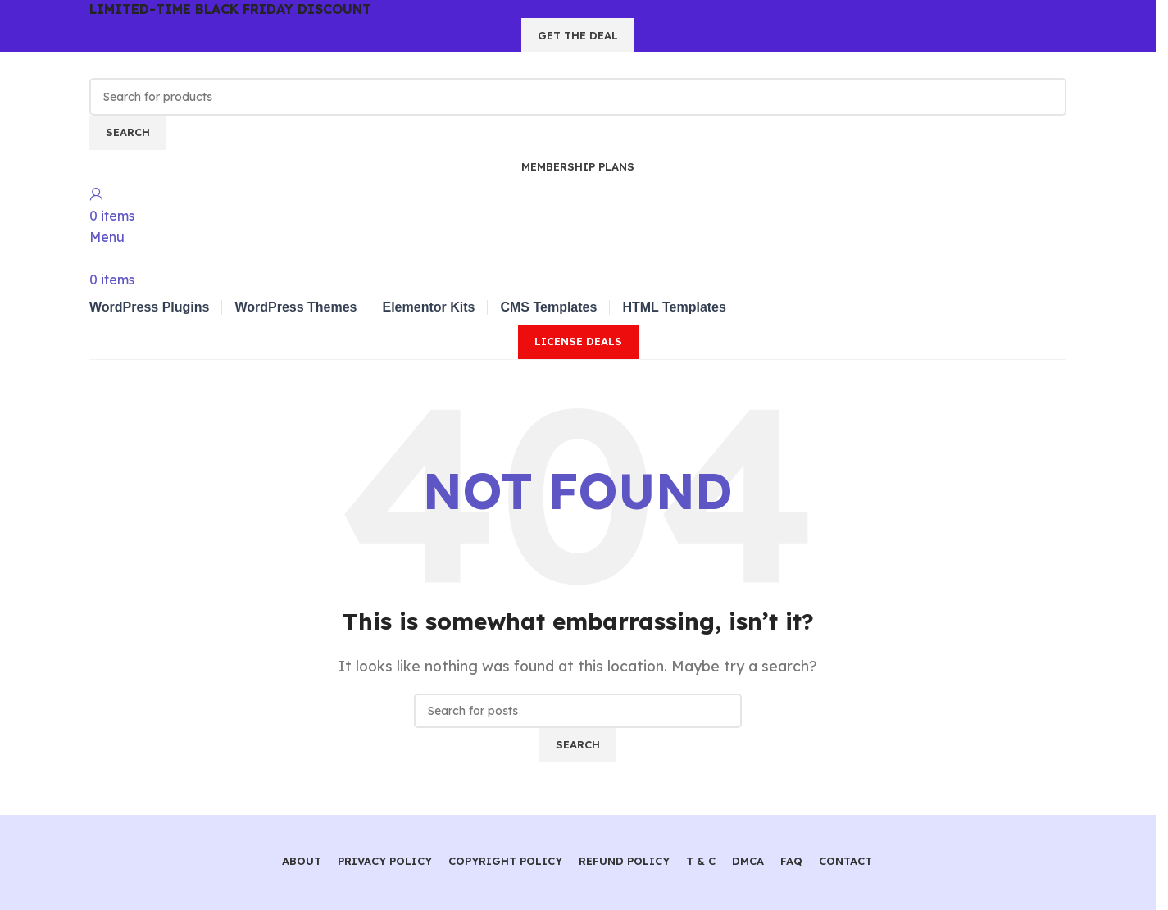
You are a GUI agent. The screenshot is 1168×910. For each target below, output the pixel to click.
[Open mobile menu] (107, 237)
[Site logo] (179, 64)
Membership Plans (577, 166)
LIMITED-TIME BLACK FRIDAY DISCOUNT (230, 9)
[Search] (577, 97)
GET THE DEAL (578, 35)
